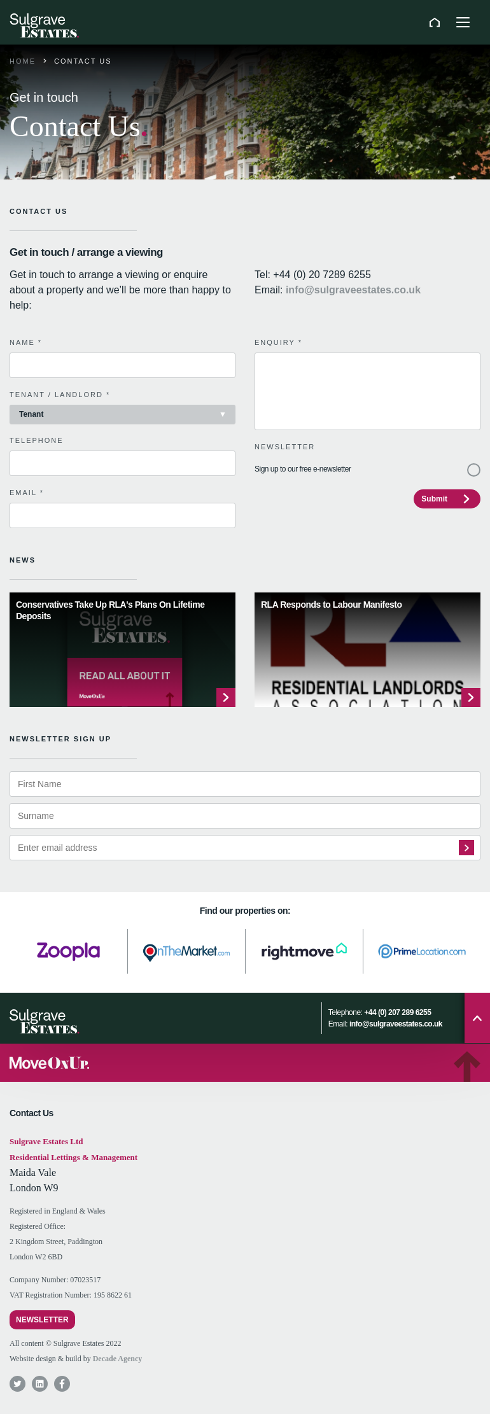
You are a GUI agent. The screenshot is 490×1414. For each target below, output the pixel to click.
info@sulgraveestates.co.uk (353, 289)
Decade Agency (118, 1358)
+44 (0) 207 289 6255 (397, 1012)
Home (23, 61)
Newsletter (42, 1319)
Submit (434, 498)
